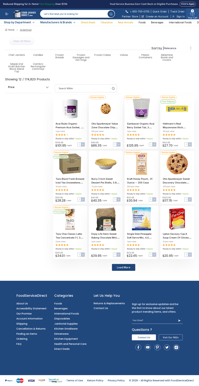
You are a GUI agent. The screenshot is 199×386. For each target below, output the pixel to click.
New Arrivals (125, 22)
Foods (142, 22)
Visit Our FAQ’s (171, 337)
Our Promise (24, 313)
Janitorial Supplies (66, 324)
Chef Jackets (17, 55)
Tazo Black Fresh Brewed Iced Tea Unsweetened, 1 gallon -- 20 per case (70, 182)
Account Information (29, 318)
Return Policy (95, 380)
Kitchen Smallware (66, 329)
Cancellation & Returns (31, 329)
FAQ (18, 344)
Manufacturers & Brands (58, 22)
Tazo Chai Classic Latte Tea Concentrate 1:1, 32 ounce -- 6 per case (69, 237)
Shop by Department (19, 22)
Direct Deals (88, 22)
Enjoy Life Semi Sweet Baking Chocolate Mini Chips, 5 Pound (104, 237)
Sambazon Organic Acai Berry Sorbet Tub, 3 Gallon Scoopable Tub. (140, 127)
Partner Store (130, 16)
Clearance (107, 22)
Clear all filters (22, 41)
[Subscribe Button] (179, 320)
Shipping (21, 324)
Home (9, 29)
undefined (25, 30)
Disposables (62, 318)
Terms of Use (74, 380)
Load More (123, 267)
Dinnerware (61, 334)
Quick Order (160, 11)
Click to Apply (187, 4)
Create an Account (154, 16)
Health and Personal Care (70, 344)
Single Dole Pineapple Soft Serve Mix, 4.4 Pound (139, 237)
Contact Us (101, 308)
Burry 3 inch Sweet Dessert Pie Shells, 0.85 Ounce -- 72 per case (104, 182)
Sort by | (157, 48)
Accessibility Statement (31, 308)
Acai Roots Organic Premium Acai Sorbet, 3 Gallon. (69, 127)
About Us (22, 303)
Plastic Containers (145, 56)
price (28, 87)
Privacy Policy (116, 380)
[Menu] (7, 14)
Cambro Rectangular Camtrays (38, 66)
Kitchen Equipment (66, 339)
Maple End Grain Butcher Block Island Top (16, 68)
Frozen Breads (59, 56)
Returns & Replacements (109, 303)
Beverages (157, 22)
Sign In (178, 16)
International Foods (180, 22)
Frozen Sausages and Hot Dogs (81, 57)
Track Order (177, 11)
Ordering (21, 339)
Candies (38, 55)
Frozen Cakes (102, 55)
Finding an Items (26, 334)
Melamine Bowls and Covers (167, 57)
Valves (124, 55)
